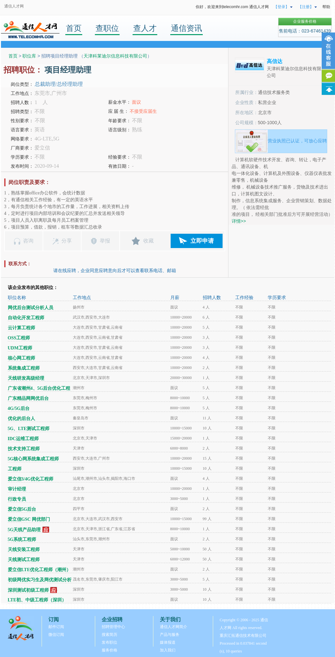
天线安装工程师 (24, 549)
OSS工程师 (19, 337)
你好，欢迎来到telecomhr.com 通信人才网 (232, 7)
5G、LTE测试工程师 (29, 428)
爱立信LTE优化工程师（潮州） (39, 569)
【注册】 (306, 7)
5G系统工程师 (22, 539)
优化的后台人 (21, 418)
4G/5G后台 (19, 408)
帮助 (326, 7)
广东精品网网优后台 (28, 398)
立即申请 (202, 241)
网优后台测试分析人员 (30, 307)
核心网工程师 (21, 358)
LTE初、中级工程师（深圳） (37, 600)
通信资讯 (186, 28)
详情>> (239, 221)
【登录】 (281, 7)
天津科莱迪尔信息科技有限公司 (115, 56)
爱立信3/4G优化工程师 (31, 479)
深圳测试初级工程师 (28, 590)
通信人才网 (14, 6)
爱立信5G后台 (22, 509)
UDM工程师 (20, 348)
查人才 (145, 28)
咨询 (28, 240)
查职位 (107, 28)
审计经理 (17, 489)
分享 (66, 240)
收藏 (148, 240)
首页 (74, 28)
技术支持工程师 (24, 448)
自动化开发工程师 (26, 317)
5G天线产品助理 (24, 529)
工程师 (14, 468)
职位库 (29, 56)
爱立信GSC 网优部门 (29, 519)
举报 (105, 240)
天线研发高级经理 (26, 378)
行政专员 (17, 499)
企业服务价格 (304, 21)
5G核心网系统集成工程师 (33, 458)
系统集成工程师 (24, 368)
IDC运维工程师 (23, 438)
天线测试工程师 (24, 559)
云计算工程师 (21, 327)
